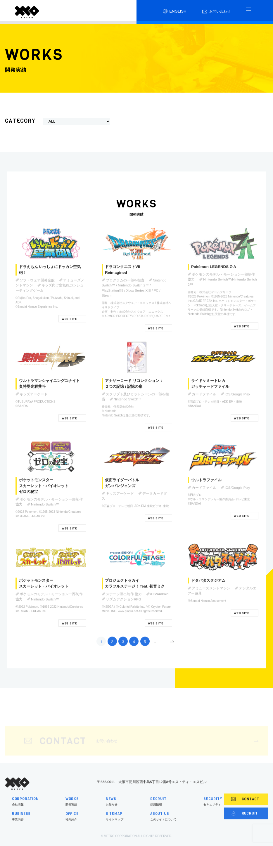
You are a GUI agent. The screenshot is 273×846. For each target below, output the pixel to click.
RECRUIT (244, 821)
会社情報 (25, 809)
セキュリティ (212, 809)
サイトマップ (114, 824)
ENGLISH (174, 11)
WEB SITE (69, 327)
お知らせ (114, 809)
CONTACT (245, 807)
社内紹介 (72, 824)
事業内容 (25, 824)
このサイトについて (163, 824)
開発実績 (72, 809)
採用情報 (163, 809)
